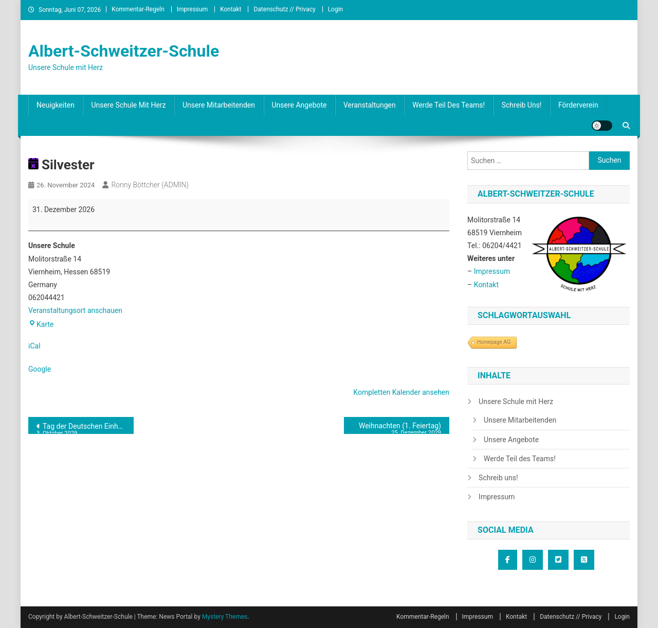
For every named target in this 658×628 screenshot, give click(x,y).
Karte (41, 324)
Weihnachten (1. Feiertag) (396, 428)
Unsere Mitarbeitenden (218, 105)
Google (39, 369)
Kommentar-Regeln (138, 9)
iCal (34, 346)
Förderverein (578, 105)
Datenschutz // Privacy (284, 9)
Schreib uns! (522, 105)
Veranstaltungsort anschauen (75, 310)
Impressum (192, 9)
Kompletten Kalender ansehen (401, 392)
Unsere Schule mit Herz (128, 105)
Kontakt (230, 9)
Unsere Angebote (299, 105)
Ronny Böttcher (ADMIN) (150, 185)
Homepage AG (494, 342)
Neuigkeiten (55, 105)
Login (335, 9)
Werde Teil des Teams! (448, 105)
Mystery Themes (224, 616)
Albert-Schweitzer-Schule (123, 51)
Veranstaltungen (369, 105)
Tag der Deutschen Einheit (81, 428)
